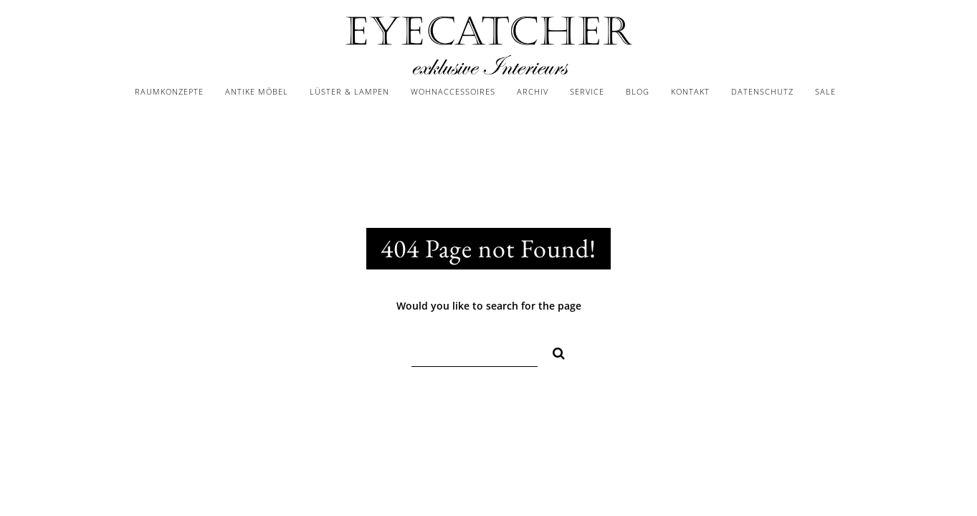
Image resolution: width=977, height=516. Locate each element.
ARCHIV (532, 91)
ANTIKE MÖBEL (256, 91)
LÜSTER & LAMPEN (349, 91)
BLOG (637, 91)
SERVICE (587, 91)
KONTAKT (690, 91)
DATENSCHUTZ (762, 91)
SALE (825, 91)
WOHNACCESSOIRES (453, 91)
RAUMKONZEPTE (169, 91)
